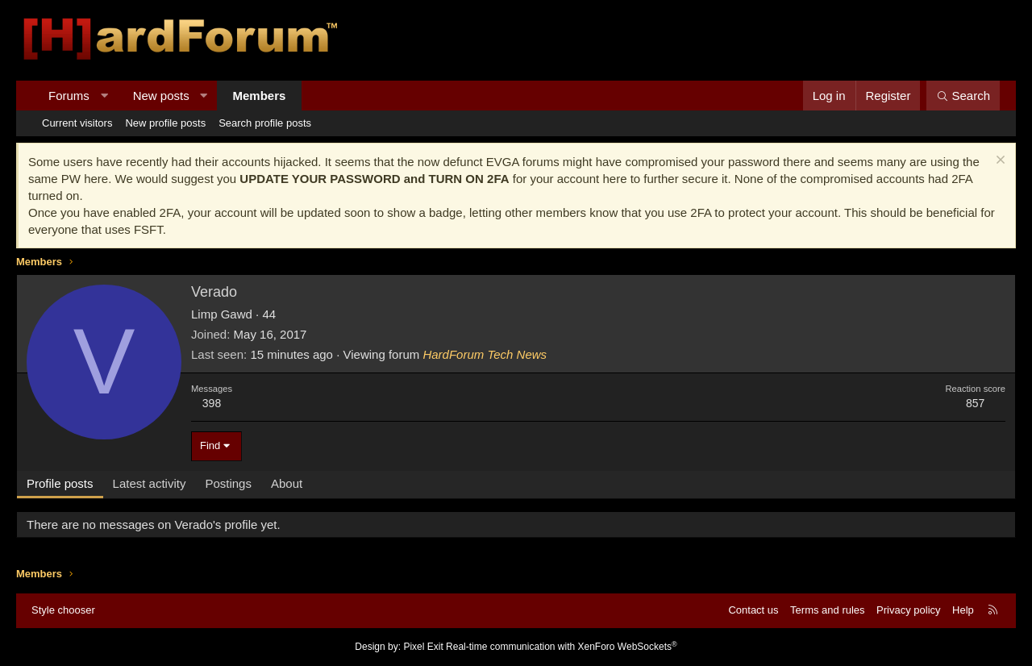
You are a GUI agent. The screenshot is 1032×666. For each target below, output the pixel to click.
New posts (161, 95)
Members (259, 95)
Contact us (753, 610)
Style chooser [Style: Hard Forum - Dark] (63, 610)
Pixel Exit (423, 646)
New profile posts (165, 123)
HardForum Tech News (484, 354)
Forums (68, 95)
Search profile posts (264, 123)
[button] (103, 95)
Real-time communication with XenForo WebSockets (561, 646)
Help (963, 610)
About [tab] (286, 483)
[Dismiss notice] (998, 161)
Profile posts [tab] (60, 483)
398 (211, 403)
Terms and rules (827, 610)
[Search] (963, 95)
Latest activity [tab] (149, 483)
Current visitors (77, 123)
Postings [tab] (228, 483)
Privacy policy (908, 610)
